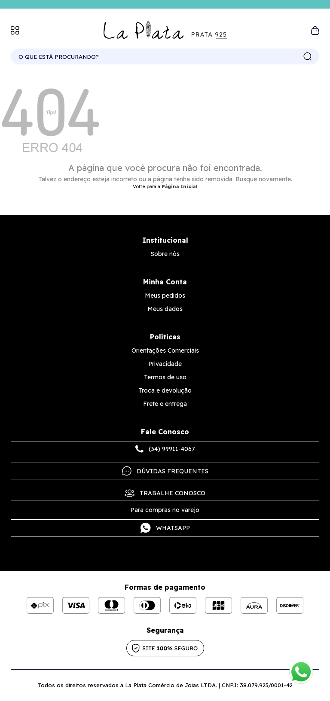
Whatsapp (165, 528)
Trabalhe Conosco (165, 493)
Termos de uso (165, 377)
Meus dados (165, 309)
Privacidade (165, 364)
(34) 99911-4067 (165, 449)
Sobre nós (165, 254)
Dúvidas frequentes (165, 471)
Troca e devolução (165, 390)
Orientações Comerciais (165, 350)
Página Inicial (179, 186)
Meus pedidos (165, 295)
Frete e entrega (165, 404)
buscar (307, 56)
